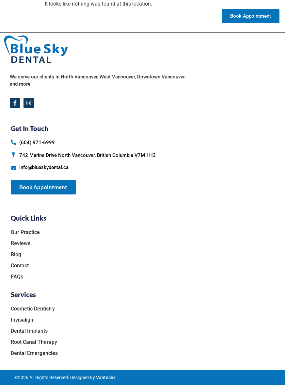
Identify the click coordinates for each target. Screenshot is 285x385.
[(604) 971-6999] (13, 142)
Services (136, 16)
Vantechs (106, 377)
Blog (179, 16)
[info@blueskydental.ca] (13, 167)
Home (74, 16)
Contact (196, 16)
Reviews (162, 16)
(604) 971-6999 (37, 142)
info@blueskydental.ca (44, 167)
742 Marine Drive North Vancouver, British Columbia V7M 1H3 (87, 155)
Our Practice (102, 16)
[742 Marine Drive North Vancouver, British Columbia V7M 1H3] (13, 154)
